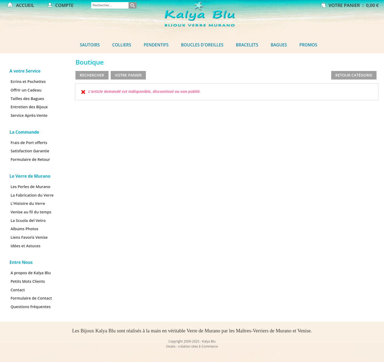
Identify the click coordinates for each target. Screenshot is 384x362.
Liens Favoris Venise (28, 237)
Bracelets (247, 45)
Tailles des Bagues (27, 98)
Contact (17, 289)
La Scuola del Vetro (28, 220)
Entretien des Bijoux (29, 106)
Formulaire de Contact (31, 298)
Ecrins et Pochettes (28, 81)
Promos (308, 45)
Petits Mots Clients (27, 281)
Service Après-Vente (28, 115)
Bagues (279, 45)
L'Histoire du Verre (27, 203)
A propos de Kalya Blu (30, 272)
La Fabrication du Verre (32, 195)
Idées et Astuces (25, 245)
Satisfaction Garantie (29, 150)
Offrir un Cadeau (25, 90)
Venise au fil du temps (30, 211)
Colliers (121, 45)
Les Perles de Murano (30, 186)
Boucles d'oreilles (202, 45)
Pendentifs (156, 45)
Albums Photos (24, 228)
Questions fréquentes (30, 306)
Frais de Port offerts (28, 142)
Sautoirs (90, 45)
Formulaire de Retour (30, 159)
